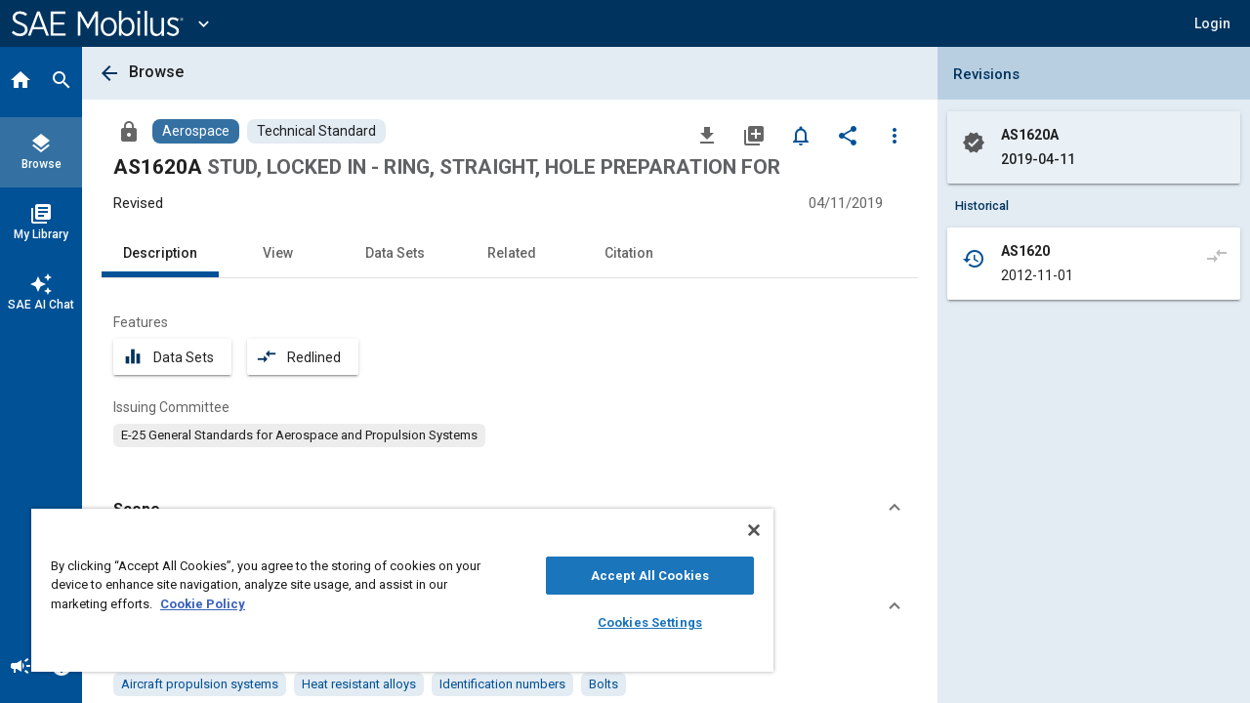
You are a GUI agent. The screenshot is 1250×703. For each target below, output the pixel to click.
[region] (393, 590)
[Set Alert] (800, 134)
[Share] (847, 134)
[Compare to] (1216, 254)
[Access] (128, 130)
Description (160, 253)
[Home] (20, 82)
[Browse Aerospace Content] (195, 131)
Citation (628, 253)
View (278, 253)
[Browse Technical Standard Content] (316, 131)
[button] (1212, 23)
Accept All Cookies (635, 575)
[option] (299, 435)
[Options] (894, 134)
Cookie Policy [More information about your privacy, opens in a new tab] (202, 604)
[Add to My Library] (753, 134)
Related (511, 253)
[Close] (736, 530)
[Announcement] (20, 668)
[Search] (61, 82)
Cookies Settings (635, 622)
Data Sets (395, 253)
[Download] (707, 134)
